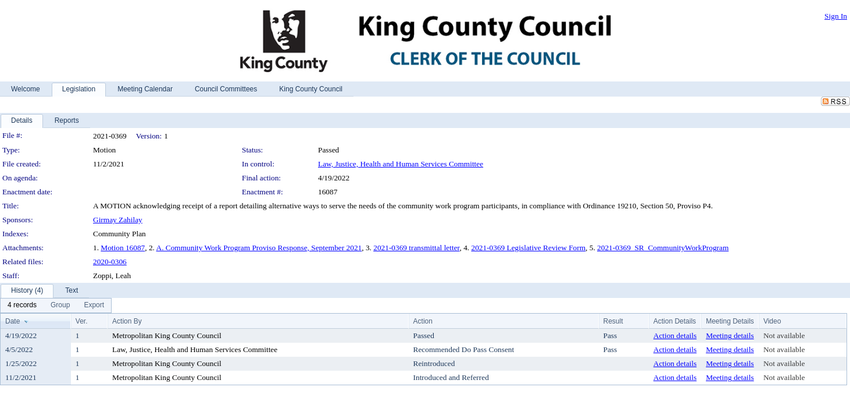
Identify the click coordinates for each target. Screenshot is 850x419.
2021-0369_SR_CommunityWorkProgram (662, 247)
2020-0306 (110, 261)
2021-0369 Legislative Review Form (528, 247)
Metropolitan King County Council (167, 335)
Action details (675, 335)
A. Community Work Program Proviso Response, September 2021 (259, 247)
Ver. (82, 321)
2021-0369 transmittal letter (416, 247)
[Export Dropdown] (94, 306)
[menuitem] (22, 306)
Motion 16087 (123, 247)
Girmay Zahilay (117, 219)
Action (423, 321)
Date (12, 321)
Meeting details (730, 335)
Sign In (835, 16)
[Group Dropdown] (60, 306)
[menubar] (56, 305)
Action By (127, 321)
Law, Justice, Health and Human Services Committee (400, 163)
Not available (784, 335)
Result (613, 321)
